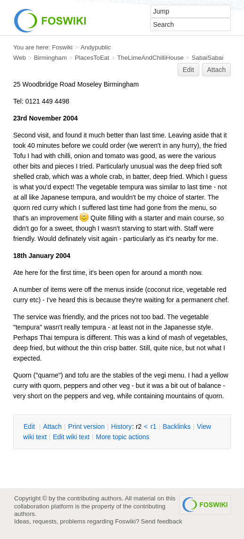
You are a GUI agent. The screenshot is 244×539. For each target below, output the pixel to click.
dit (30, 426)
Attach (216, 69)
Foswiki (62, 47)
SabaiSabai (207, 57)
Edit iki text (71, 437)
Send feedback (161, 521)
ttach (52, 426)
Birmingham (50, 57)
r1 (153, 426)
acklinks (176, 426)
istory (121, 426)
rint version (86, 426)
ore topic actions (122, 437)
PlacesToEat (92, 57)
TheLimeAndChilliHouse (150, 57)
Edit (188, 69)
